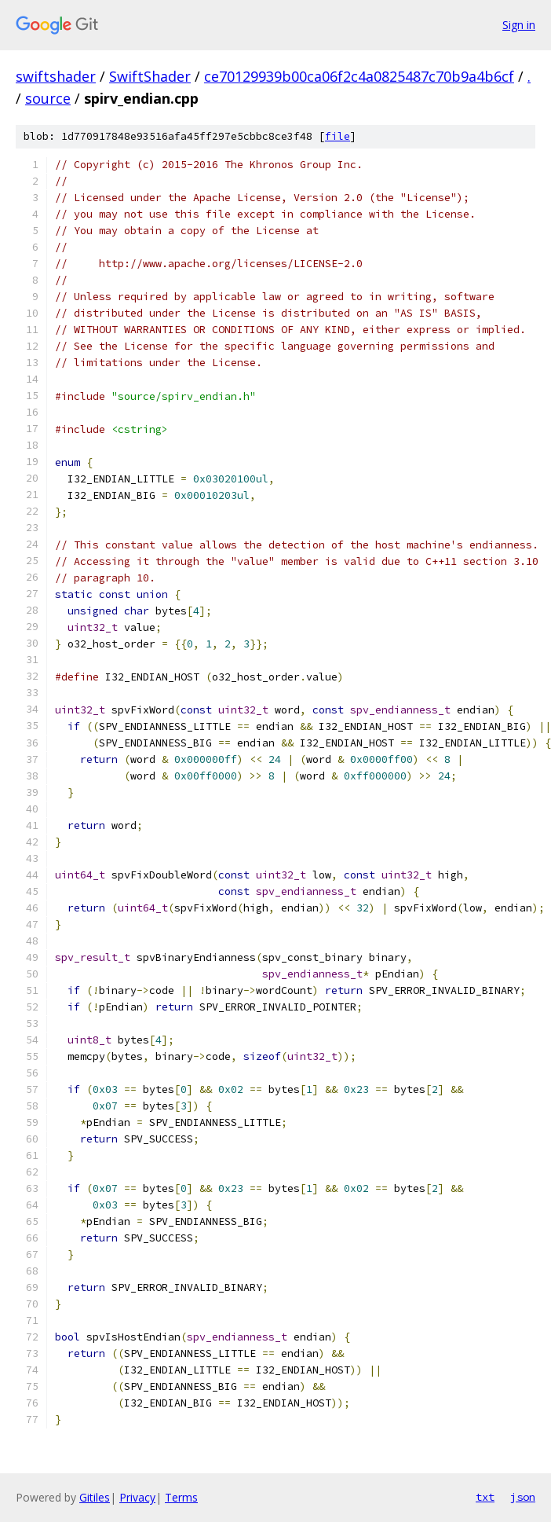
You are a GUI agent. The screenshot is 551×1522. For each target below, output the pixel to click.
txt (485, 1497)
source (48, 98)
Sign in (518, 24)
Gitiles (94, 1497)
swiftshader (56, 76)
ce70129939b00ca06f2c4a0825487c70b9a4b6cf (359, 76)
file (337, 136)
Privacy (137, 1497)
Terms (181, 1497)
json (522, 1497)
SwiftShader (150, 76)
